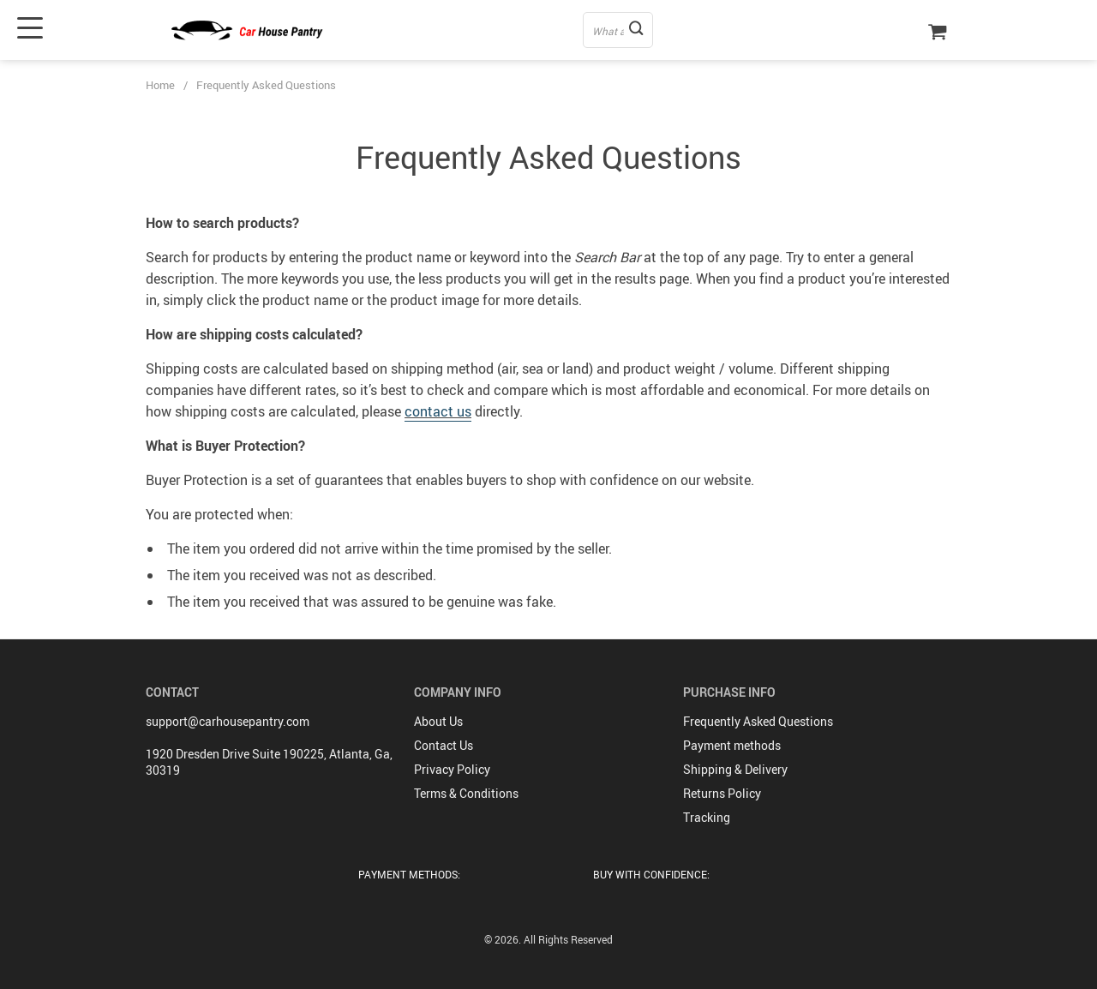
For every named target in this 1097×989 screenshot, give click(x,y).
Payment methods (732, 745)
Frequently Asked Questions (758, 721)
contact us (438, 411)
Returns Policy (722, 793)
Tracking (706, 817)
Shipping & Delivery (735, 769)
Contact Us (443, 745)
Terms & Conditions (466, 793)
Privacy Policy (452, 769)
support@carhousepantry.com (227, 721)
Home (160, 85)
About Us (438, 721)
